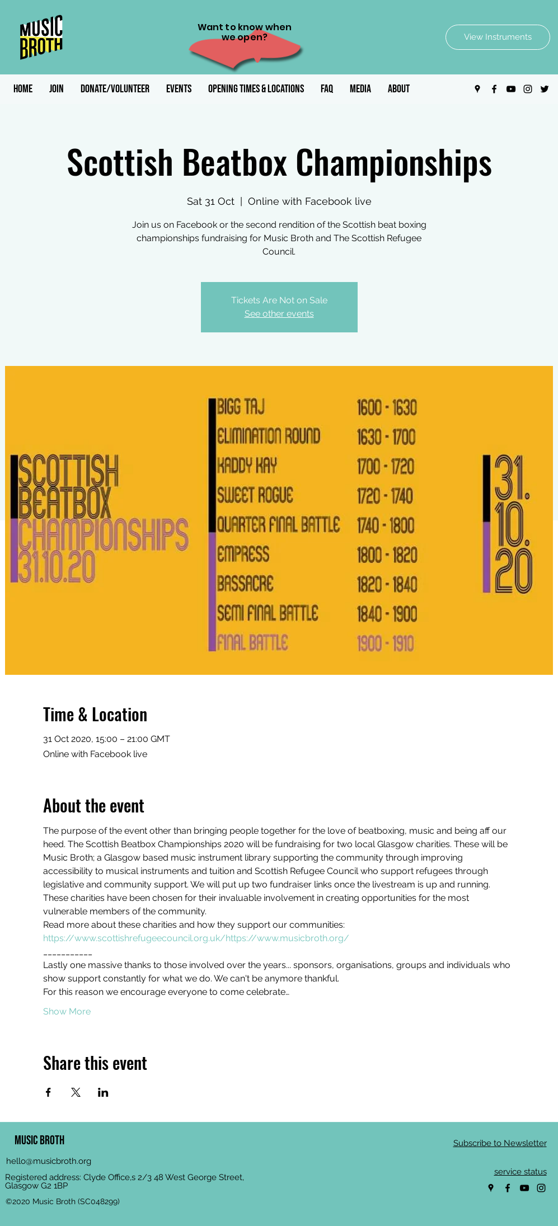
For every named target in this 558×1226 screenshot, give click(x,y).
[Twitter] (544, 89)
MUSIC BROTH (39, 1140)
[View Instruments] (498, 37)
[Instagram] (527, 89)
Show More (67, 1011)
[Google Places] (477, 89)
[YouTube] (511, 89)
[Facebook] (494, 89)
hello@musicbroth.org (48, 1161)
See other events (279, 313)
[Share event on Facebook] (48, 1092)
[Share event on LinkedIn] (103, 1092)
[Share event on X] (76, 1092)
